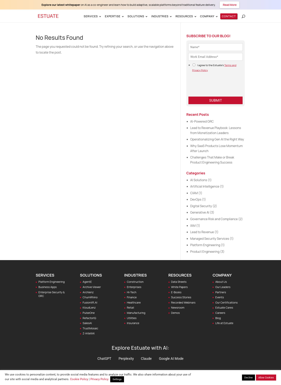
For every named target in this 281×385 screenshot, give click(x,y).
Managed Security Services (209, 238)
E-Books (176, 292)
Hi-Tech (131, 292)
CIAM (194, 193)
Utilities (132, 318)
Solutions (135, 16)
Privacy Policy (99, 379)
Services (91, 16)
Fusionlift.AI (90, 302)
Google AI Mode (171, 358)
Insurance (133, 323)
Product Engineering (204, 251)
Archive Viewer (92, 287)
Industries (159, 16)
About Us (221, 282)
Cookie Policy (79, 379)
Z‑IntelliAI (89, 333)
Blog (218, 318)
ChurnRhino (90, 297)
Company (207, 16)
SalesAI (87, 323)
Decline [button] (248, 377)
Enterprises (134, 287)
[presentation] (217, 90)
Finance (132, 297)
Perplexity (126, 358)
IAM (192, 225)
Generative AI (199, 212)
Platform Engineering (205, 245)
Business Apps (47, 287)
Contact (229, 16)
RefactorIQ (89, 318)
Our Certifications (226, 302)
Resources (184, 16)
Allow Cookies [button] (266, 377)
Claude (146, 358)
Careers (220, 313)
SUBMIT (215, 100)
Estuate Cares (224, 307)
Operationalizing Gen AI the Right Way (217, 139)
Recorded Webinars (183, 302)
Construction (135, 282)
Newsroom (178, 307)
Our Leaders (222, 287)
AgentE (87, 282)
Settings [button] (117, 379)
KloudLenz (89, 307)
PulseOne (89, 313)
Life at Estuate (224, 323)
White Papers (179, 287)
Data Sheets (179, 282)
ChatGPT (104, 358)
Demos (175, 313)
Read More (229, 5)
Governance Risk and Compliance (214, 219)
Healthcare (134, 302)
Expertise (112, 16)
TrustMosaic (90, 328)
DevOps (195, 199)
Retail (130, 307)
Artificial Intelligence (204, 186)
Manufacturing (136, 313)
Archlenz (88, 292)
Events (219, 297)
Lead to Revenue (202, 232)
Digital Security (201, 206)
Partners (220, 292)
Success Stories (181, 297)
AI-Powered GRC (202, 121)
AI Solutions (198, 180)
